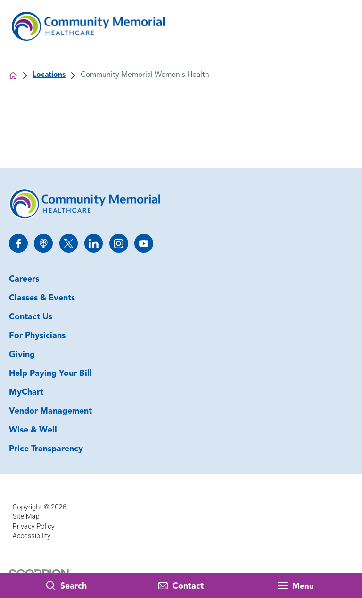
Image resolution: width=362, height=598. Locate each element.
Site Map (26, 516)
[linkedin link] (93, 243)
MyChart (26, 393)
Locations (49, 75)
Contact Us (30, 317)
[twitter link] (68, 243)
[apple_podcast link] (43, 243)
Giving (22, 355)
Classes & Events (42, 298)
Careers (24, 279)
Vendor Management (50, 411)
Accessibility (31, 536)
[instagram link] (118, 243)
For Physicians (37, 336)
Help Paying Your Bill (50, 374)
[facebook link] (18, 243)
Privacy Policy (34, 526)
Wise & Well (33, 430)
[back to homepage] (13, 75)
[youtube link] (143, 243)
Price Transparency (46, 449)
